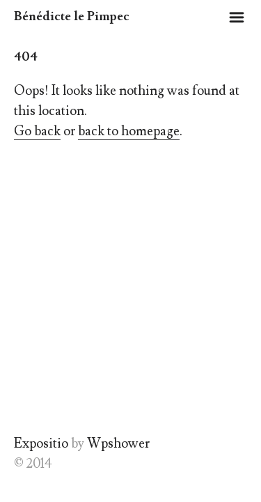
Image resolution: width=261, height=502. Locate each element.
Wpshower (118, 443)
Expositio (41, 443)
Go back (37, 131)
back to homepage (129, 131)
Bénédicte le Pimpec (71, 16)
